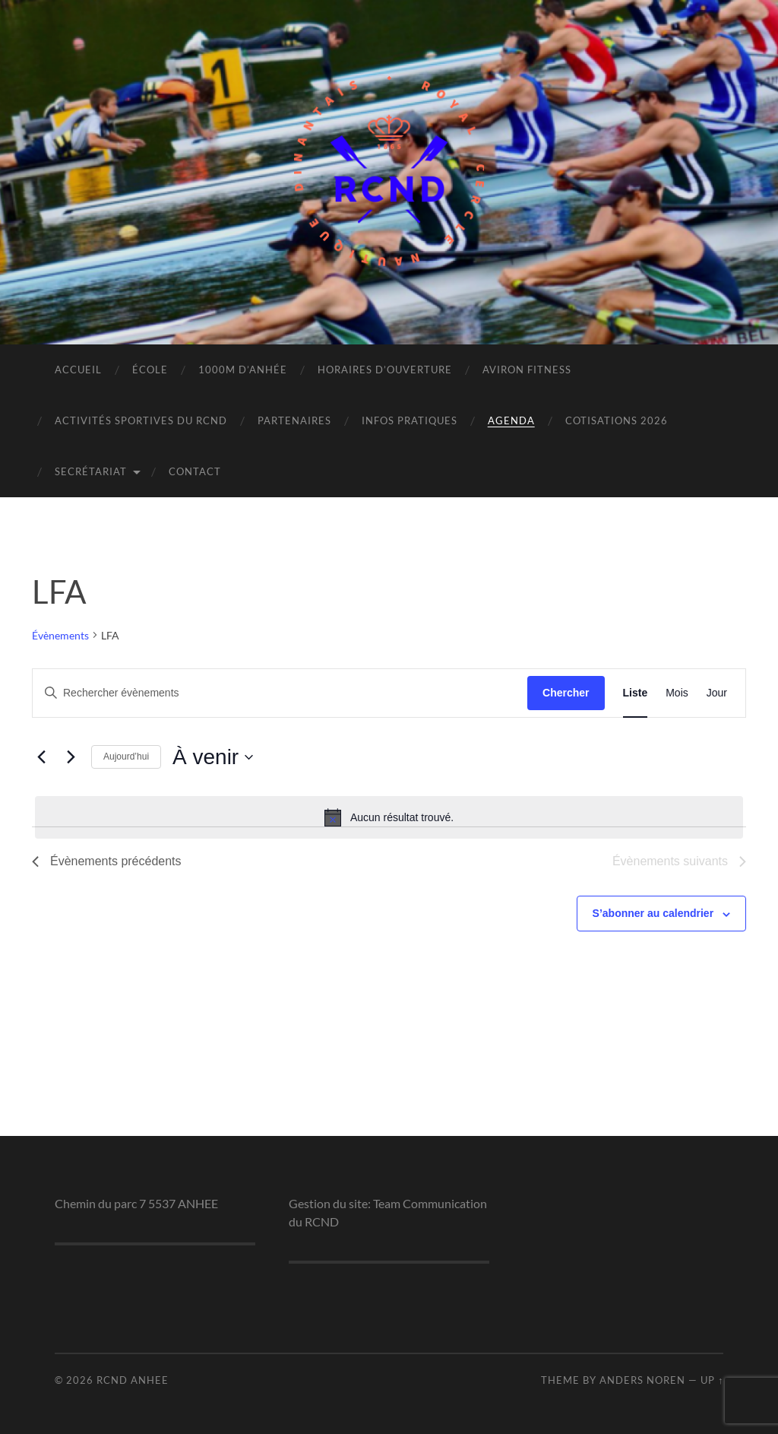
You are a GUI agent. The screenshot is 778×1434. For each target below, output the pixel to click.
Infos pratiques (409, 420)
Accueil (78, 369)
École (150, 369)
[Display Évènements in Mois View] (677, 693)
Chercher (565, 693)
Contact (195, 471)
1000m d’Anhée (242, 369)
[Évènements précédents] (41, 757)
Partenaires (294, 420)
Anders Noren (642, 1380)
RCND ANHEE (132, 1380)
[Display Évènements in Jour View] (717, 693)
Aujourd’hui (126, 756)
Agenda (511, 420)
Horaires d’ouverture (385, 369)
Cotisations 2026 (616, 420)
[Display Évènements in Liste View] (635, 693)
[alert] (389, 817)
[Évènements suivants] (71, 757)
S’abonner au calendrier (653, 913)
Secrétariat (91, 471)
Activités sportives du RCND (141, 420)
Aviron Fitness (526, 369)
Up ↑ (712, 1380)
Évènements (60, 635)
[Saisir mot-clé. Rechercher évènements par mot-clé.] (280, 693)
